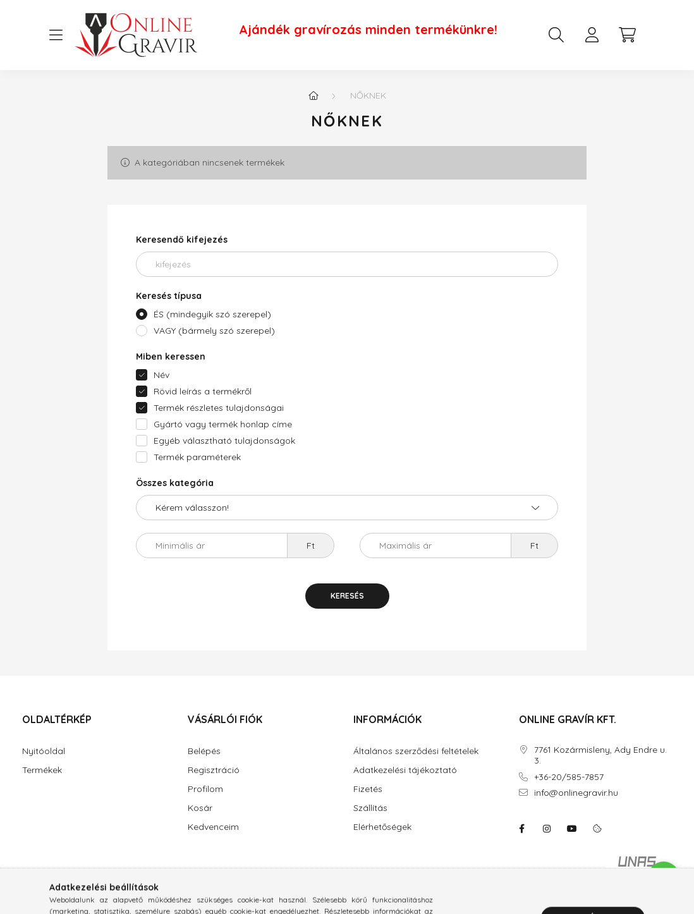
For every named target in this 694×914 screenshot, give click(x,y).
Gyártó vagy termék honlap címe (223, 424)
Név (161, 375)
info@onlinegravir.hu (576, 793)
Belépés (204, 751)
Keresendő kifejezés (182, 239)
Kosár (200, 808)
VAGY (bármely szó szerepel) (214, 330)
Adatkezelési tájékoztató (405, 770)
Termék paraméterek (197, 457)
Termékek (42, 770)
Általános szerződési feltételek (415, 751)
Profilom (205, 789)
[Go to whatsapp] (663, 877)
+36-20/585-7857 (569, 777)
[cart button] (627, 34)
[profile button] (591, 34)
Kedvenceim (213, 827)
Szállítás (370, 808)
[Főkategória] (313, 95)
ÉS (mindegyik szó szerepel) (212, 314)
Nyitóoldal (43, 751)
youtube (572, 828)
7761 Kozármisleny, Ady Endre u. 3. (600, 755)
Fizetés (367, 789)
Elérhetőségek (382, 827)
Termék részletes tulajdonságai (219, 407)
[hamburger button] (55, 35)
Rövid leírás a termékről (203, 391)
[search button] (556, 34)
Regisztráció (214, 770)
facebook (521, 828)
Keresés (347, 595)
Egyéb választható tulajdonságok (224, 440)
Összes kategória (175, 483)
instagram (546, 828)
